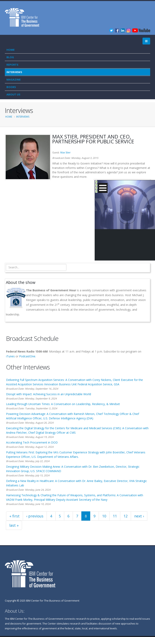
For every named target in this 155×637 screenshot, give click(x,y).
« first (14, 516)
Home (10, 50)
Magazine (13, 79)
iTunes (10, 356)
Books (11, 87)
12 (126, 516)
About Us (13, 94)
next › (139, 516)
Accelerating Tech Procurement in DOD (32, 442)
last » (14, 525)
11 (115, 516)
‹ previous (34, 516)
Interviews (14, 72)
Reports (12, 64)
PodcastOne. (27, 356)
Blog (10, 57)
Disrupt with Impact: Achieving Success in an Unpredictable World (48, 394)
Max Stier (65, 152)
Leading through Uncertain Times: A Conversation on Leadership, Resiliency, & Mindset (63, 404)
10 (104, 516)
